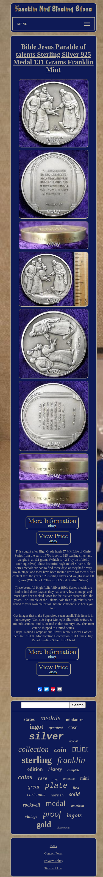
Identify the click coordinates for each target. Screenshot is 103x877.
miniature (74, 719)
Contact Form (53, 853)
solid (74, 794)
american (77, 806)
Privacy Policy (53, 861)
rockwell (31, 805)
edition (35, 769)
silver (46, 736)
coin (60, 749)
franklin (71, 760)
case (72, 727)
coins (25, 777)
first (76, 788)
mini (84, 778)
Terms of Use (53, 868)
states (29, 719)
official (73, 740)
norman (57, 795)
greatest (56, 727)
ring (55, 779)
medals (50, 718)
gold (44, 824)
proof (52, 814)
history (55, 769)
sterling (37, 760)
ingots (74, 815)
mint (80, 748)
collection (33, 749)
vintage (31, 816)
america (69, 778)
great (34, 786)
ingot (36, 726)
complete (73, 770)
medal (56, 803)
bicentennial (63, 827)
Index (53, 846)
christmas (36, 794)
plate (56, 786)
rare (42, 778)
